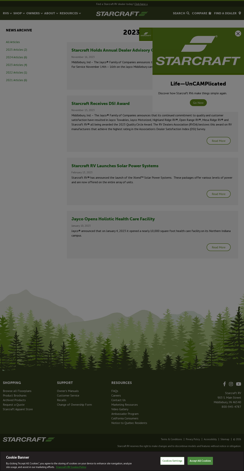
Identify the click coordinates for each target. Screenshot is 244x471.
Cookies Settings (172, 460)
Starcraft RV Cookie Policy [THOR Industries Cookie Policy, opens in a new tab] (71, 467)
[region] (122, 461)
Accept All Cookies (200, 460)
